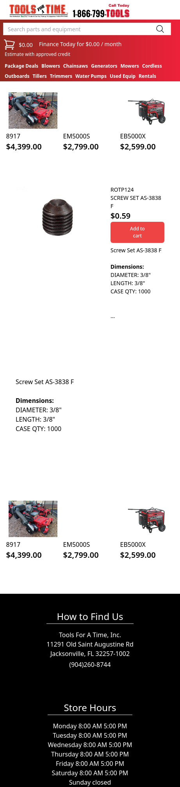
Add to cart (137, 232)
